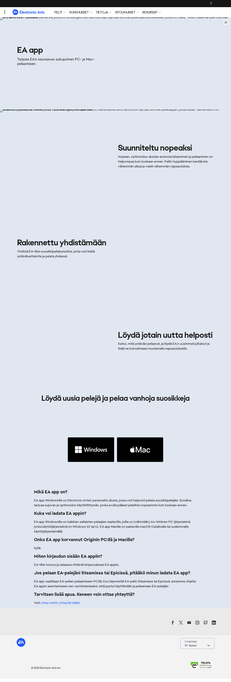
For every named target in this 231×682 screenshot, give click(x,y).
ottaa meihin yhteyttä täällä (60, 612)
